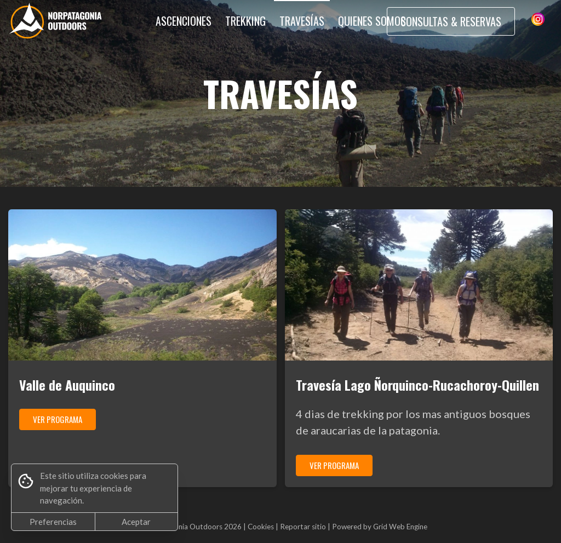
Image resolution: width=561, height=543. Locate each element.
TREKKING (245, 21)
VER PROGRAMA (57, 419)
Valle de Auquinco (67, 385)
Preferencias (53, 522)
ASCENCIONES (183, 21)
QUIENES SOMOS (372, 21)
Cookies (261, 526)
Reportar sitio (303, 526)
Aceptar (136, 522)
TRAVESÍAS (301, 21)
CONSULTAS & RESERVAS (450, 21)
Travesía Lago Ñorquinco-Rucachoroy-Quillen (417, 385)
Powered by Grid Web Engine (379, 526)
